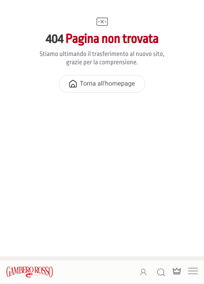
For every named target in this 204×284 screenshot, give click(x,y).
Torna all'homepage (102, 84)
